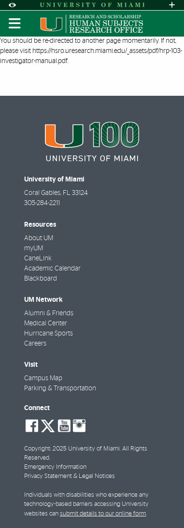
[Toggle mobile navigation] (15, 23)
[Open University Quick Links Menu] (172, 5)
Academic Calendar (52, 268)
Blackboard (40, 278)
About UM (38, 238)
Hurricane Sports (48, 333)
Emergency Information (55, 467)
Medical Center (45, 323)
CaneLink (38, 258)
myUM (33, 248)
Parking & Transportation (60, 388)
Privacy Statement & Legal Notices (69, 476)
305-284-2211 (42, 203)
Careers (35, 343)
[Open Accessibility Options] (12, 5)
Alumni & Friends (48, 313)
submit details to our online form (103, 514)
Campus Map (43, 378)
